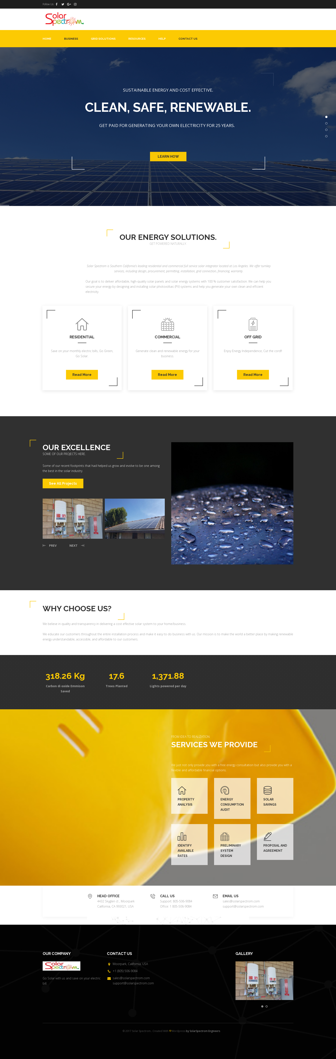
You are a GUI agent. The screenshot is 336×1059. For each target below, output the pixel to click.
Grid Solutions (103, 38)
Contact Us (187, 38)
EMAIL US (230, 896)
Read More (82, 375)
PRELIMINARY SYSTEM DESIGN (230, 851)
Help (162, 38)
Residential (82, 337)
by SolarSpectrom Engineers (203, 1031)
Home (47, 38)
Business (71, 38)
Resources (137, 38)
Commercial (167, 337)
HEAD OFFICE (108, 896)
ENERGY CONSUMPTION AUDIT (232, 804)
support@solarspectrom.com (243, 906)
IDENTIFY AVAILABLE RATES (186, 851)
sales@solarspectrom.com (241, 901)
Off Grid (253, 337)
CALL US (167, 896)
